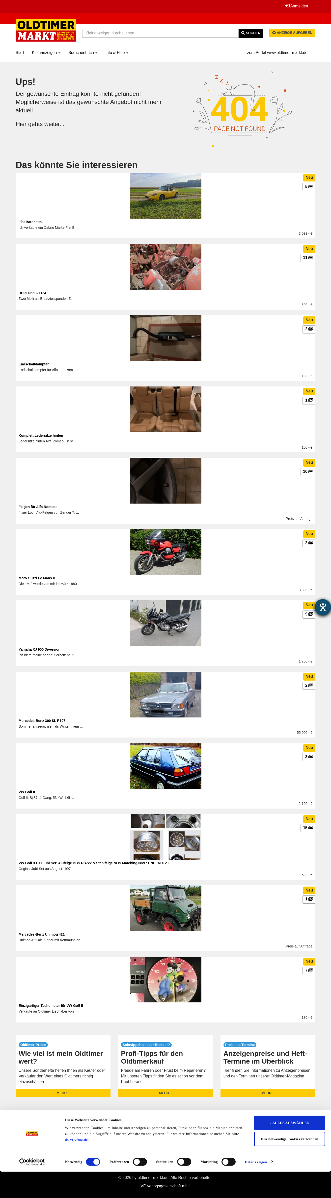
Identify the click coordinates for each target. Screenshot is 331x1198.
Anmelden (296, 6)
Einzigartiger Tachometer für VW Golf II (51, 1006)
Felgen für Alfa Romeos (38, 507)
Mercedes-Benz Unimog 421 (42, 934)
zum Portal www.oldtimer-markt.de (277, 53)
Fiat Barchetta (30, 222)
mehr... (63, 1093)
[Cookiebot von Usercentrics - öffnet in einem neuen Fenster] (32, 1188)
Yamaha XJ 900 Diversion (39, 649)
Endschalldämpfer (34, 364)
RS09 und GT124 (32, 293)
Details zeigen (256, 1188)
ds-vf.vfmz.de (76, 1166)
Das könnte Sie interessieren (77, 165)
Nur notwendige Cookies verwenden (289, 1166)
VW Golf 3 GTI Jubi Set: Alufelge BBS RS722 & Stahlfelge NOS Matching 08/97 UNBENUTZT (94, 863)
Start (20, 53)
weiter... (54, 124)
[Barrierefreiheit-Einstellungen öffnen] (323, 607)
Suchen (250, 33)
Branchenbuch (83, 53)
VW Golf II (27, 792)
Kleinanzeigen (46, 53)
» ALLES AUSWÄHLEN (290, 1149)
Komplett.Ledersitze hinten (41, 435)
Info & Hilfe (116, 53)
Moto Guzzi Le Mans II (37, 578)
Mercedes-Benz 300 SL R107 (42, 721)
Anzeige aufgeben (292, 33)
